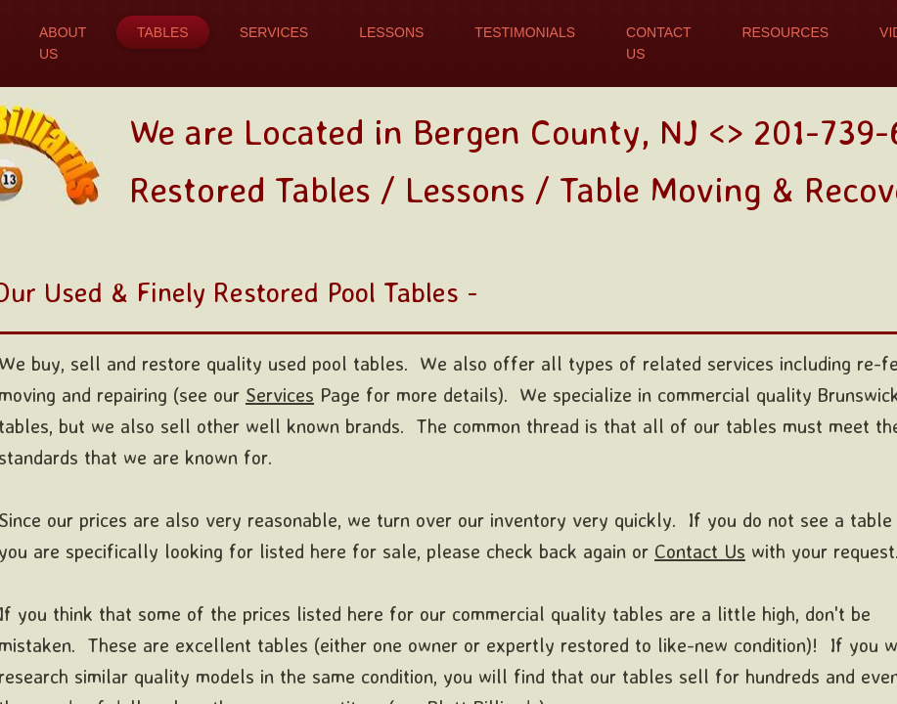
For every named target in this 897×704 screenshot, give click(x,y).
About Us (62, 43)
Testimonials (524, 32)
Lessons (391, 32)
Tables (163, 32)
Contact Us (658, 43)
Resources (785, 32)
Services (274, 32)
